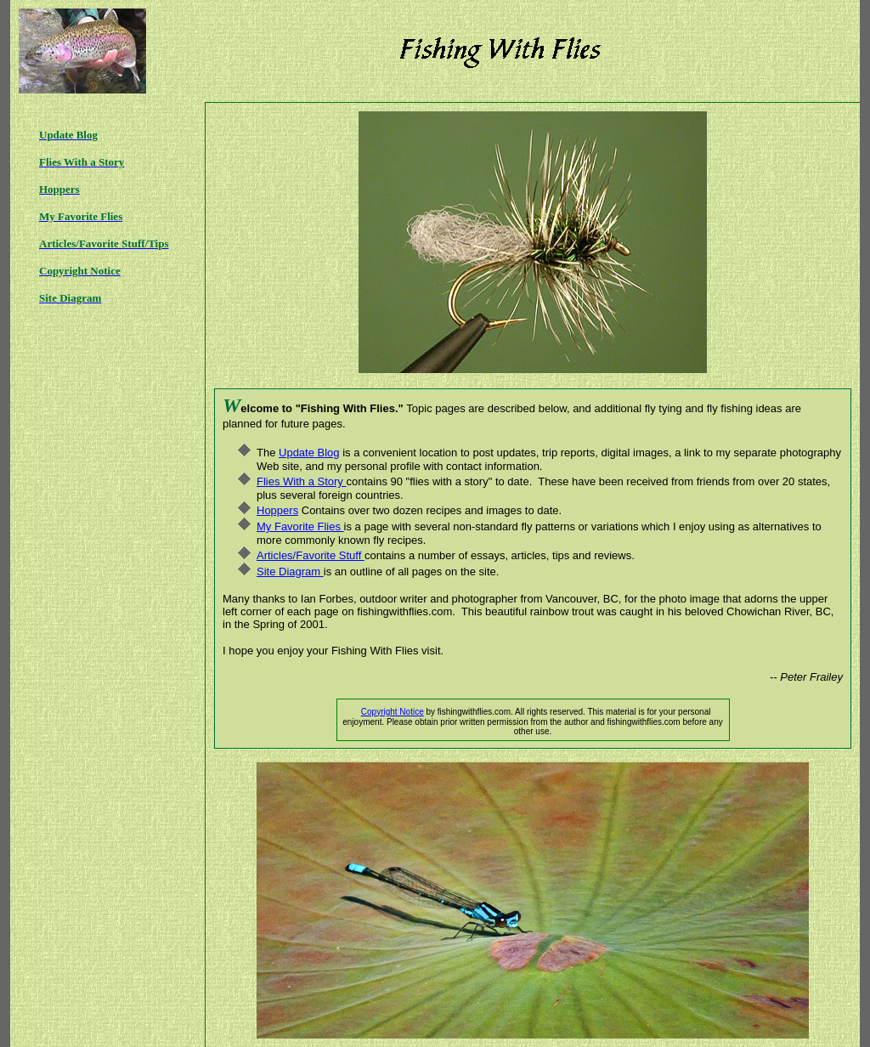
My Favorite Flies (300, 526)
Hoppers (277, 510)
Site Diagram (290, 571)
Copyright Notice (392, 711)
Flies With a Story (301, 481)
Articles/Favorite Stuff (310, 555)
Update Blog (309, 452)
